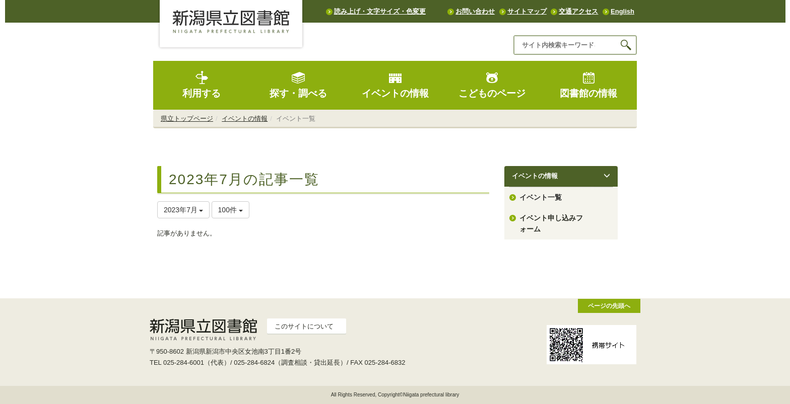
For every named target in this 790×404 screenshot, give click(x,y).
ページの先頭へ (609, 305)
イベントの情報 (395, 85)
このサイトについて (304, 326)
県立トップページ (187, 118)
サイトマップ (527, 11)
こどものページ (491, 85)
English (622, 11)
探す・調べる (298, 85)
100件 (230, 210)
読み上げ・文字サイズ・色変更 (380, 11)
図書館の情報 (588, 85)
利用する (201, 85)
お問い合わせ (475, 11)
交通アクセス (578, 11)
